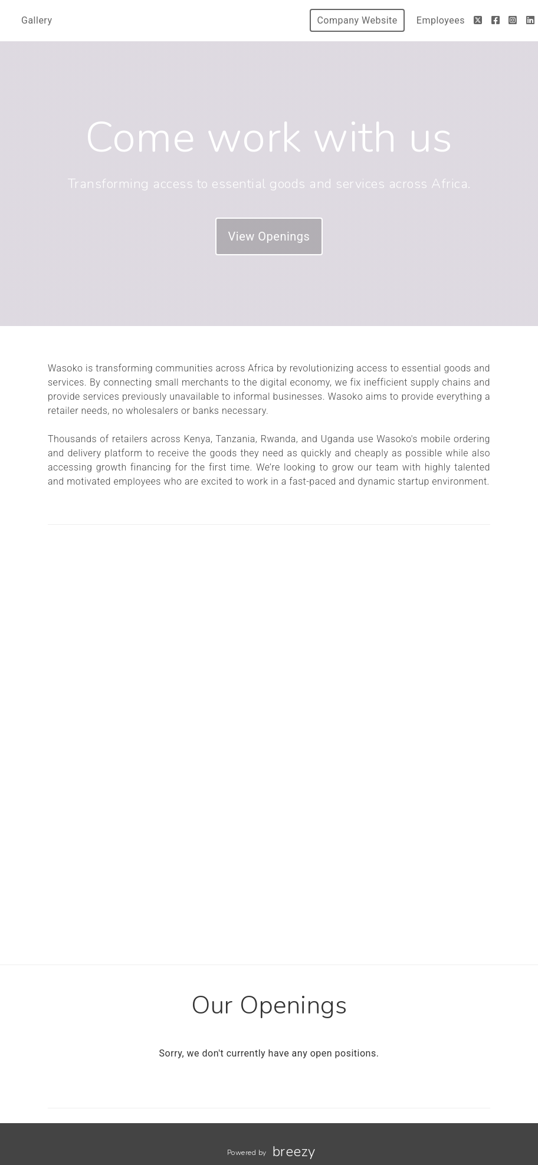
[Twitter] (478, 20)
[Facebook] (495, 20)
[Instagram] (513, 20)
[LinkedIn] (530, 20)
